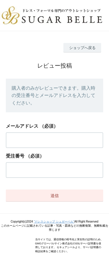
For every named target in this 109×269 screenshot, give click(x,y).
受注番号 (15, 156)
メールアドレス (22, 126)
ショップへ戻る (82, 48)
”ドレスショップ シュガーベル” (54, 221)
